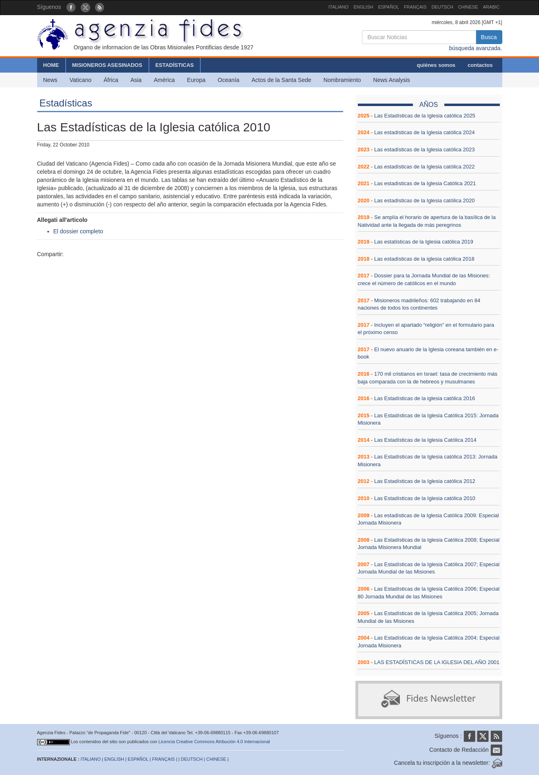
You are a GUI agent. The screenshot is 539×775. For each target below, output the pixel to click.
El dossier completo (78, 231)
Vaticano (80, 80)
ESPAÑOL (388, 6)
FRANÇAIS (415, 6)
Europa (196, 80)
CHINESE (468, 6)
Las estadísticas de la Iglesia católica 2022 (424, 167)
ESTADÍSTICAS (174, 65)
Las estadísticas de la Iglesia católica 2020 (424, 200)
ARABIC (491, 6)
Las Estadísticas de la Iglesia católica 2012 (424, 481)
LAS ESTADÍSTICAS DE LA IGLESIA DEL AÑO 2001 (436, 662)
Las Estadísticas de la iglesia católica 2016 (424, 398)
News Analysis (391, 80)
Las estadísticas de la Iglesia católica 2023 (424, 149)
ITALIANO (338, 6)
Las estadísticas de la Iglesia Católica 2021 (425, 183)
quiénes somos (436, 65)
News (50, 80)
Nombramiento (342, 80)
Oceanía (229, 80)
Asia (136, 80)
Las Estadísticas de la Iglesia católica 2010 (424, 498)
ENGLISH (363, 6)
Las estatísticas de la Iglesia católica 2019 (423, 242)
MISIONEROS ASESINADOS (107, 65)
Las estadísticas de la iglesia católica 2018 (424, 259)
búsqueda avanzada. (475, 48)
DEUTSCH (442, 6)
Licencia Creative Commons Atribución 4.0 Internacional (214, 741)
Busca (489, 37)
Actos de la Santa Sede (281, 80)
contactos (480, 65)
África (111, 80)
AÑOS (428, 104)
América (164, 80)
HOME (51, 65)
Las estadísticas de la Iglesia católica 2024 (424, 132)
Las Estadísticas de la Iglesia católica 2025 (424, 116)
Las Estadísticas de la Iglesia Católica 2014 (425, 440)
